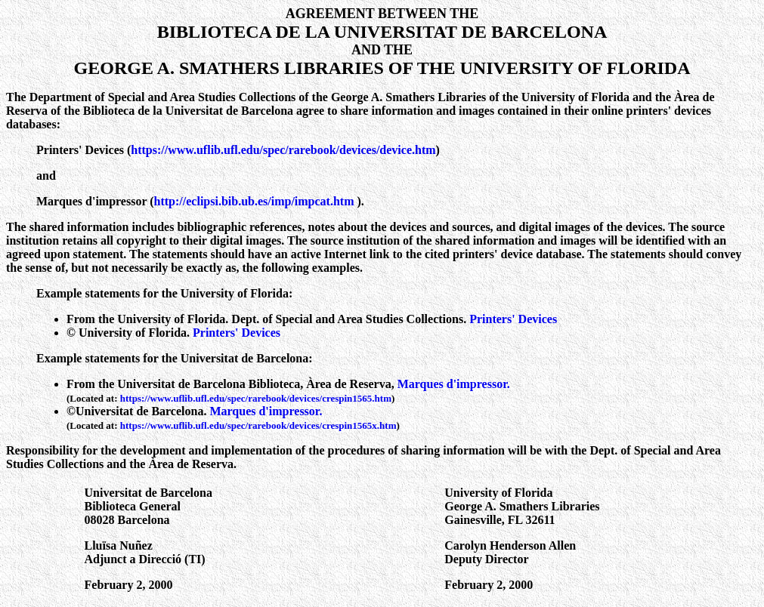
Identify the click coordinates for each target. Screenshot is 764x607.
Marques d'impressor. (453, 383)
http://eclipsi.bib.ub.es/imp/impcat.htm (255, 201)
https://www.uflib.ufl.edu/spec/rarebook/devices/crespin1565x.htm (258, 425)
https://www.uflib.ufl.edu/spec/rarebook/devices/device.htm (283, 149)
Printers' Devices (513, 319)
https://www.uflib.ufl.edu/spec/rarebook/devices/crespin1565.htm (255, 398)
